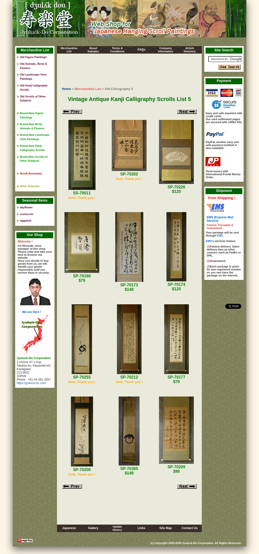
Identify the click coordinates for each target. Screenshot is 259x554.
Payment (224, 81)
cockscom (26, 214)
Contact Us (190, 528)
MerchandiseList (69, 50)
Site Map (165, 528)
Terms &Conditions (117, 50)
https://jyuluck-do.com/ (31, 383)
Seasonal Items (35, 200)
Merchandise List (88, 89)
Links (141, 528)
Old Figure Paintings (33, 57)
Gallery (93, 528)
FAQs (141, 49)
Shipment (224, 191)
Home (66, 89)
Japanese (69, 528)
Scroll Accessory (31, 173)
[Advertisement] (129, 69)
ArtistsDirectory (190, 50)
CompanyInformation (165, 50)
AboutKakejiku (93, 50)
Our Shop (35, 235)
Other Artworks (30, 186)
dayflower (26, 207)
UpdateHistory (117, 528)
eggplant (25, 220)
